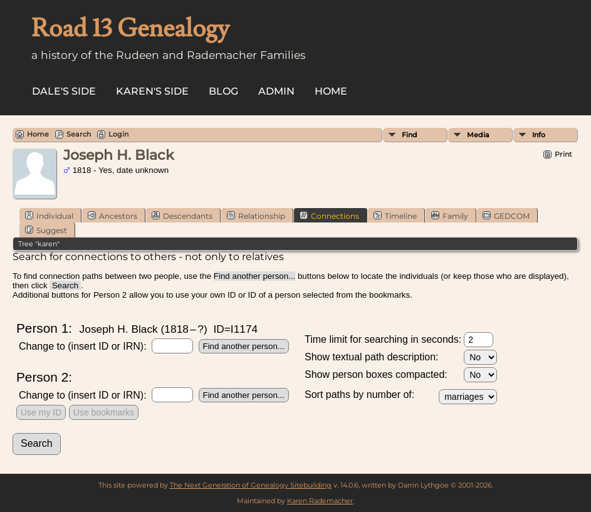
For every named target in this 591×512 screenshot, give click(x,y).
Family (449, 216)
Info (538, 134)
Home (331, 91)
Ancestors (112, 216)
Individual (49, 216)
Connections (329, 216)
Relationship (256, 216)
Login (118, 134)
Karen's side (152, 91)
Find (409, 134)
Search (78, 134)
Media (478, 134)
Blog (223, 91)
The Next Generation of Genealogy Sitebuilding (251, 485)
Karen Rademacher (320, 500)
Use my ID (41, 412)
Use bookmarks (103, 412)
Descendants (182, 216)
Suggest (46, 230)
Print (563, 154)
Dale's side (64, 91)
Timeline (395, 216)
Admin (276, 91)
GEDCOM (506, 216)
